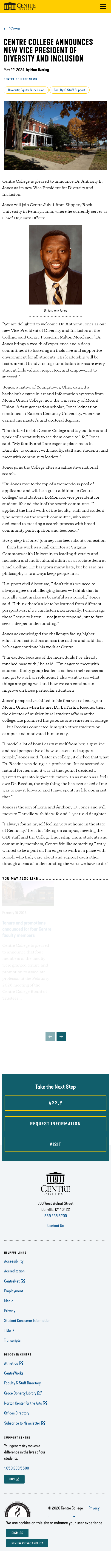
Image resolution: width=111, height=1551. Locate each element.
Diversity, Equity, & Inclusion (26, 90)
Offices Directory (16, 1413)
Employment (13, 1291)
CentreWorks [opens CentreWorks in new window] (13, 1373)
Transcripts (12, 1340)
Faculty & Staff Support (69, 90)
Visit (55, 1144)
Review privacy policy (27, 1543)
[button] (103, 6)
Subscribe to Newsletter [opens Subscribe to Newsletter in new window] (22, 1423)
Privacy (9, 1310)
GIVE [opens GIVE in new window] (12, 1479)
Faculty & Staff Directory (22, 1383)
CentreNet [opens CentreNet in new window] (12, 1281)
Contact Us (55, 1225)
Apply (56, 1103)
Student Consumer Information (27, 1320)
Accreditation (14, 1271)
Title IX (9, 1330)
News (14, 29)
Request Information (55, 1123)
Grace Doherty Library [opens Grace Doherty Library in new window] (20, 1393)
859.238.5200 (55, 1215)
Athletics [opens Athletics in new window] (11, 1363)
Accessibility (13, 1261)
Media (8, 1300)
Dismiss (17, 1533)
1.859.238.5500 (16, 1468)
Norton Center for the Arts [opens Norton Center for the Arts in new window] (23, 1403)
